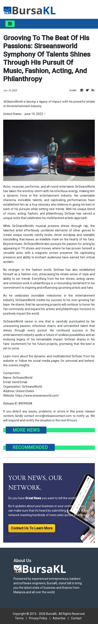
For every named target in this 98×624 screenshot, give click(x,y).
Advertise (59, 618)
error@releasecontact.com (53, 416)
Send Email (19, 382)
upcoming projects (48, 304)
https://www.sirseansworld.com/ (37, 395)
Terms (19, 618)
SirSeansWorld (85, 186)
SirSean (77, 356)
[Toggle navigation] (10, 24)
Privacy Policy (38, 618)
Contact (76, 618)
